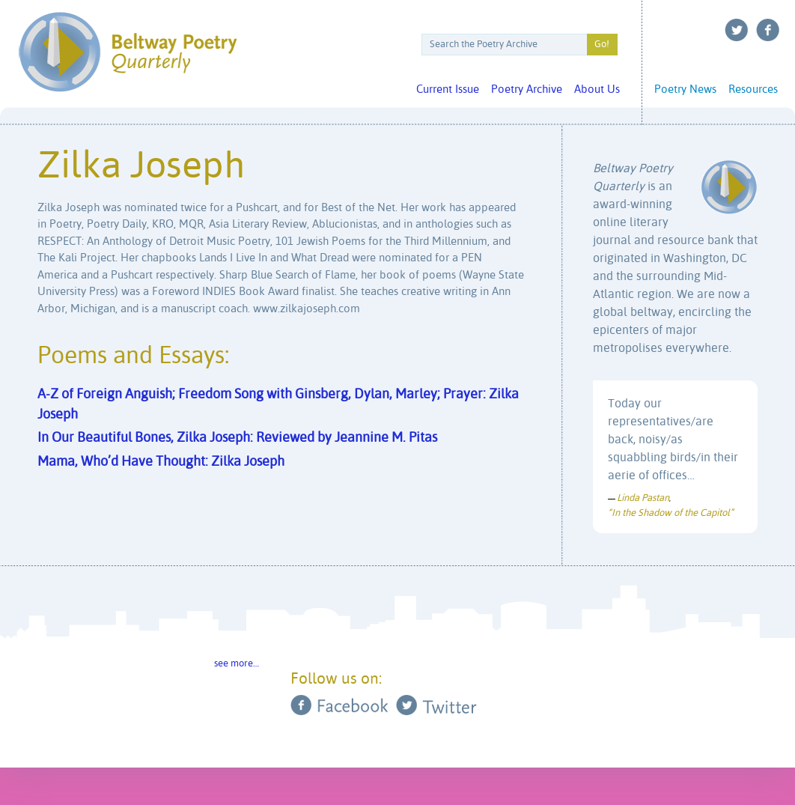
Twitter (737, 30)
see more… (236, 664)
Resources (753, 89)
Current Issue (447, 89)
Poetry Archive (526, 89)
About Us (597, 89)
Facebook (768, 30)
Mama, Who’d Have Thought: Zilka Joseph (160, 462)
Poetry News (685, 89)
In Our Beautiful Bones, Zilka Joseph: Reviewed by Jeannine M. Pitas (237, 438)
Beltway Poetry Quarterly (127, 52)
